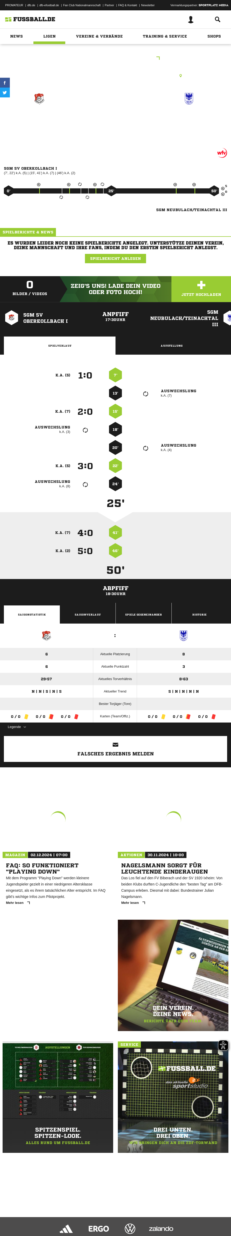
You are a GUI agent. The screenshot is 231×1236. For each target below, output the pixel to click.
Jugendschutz (97, 1218)
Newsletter (148, 5)
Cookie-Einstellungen (155, 1218)
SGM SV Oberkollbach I (39, 121)
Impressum (11, 1218)
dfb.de (31, 5)
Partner (109, 5)
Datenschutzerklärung (36, 1218)
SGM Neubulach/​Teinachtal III (189, 121)
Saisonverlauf (88, 614)
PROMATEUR (14, 5)
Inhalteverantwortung (124, 1218)
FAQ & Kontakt (127, 5)
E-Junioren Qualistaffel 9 (115, 58)
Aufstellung (172, 345)
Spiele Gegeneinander (143, 614)
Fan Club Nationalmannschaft (82, 5)
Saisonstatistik (32, 614)
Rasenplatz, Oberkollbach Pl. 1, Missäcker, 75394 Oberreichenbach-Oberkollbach (116, 75)
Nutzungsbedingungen (69, 1218)
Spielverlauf (59, 345)
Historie (199, 614)
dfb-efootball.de (49, 5)
